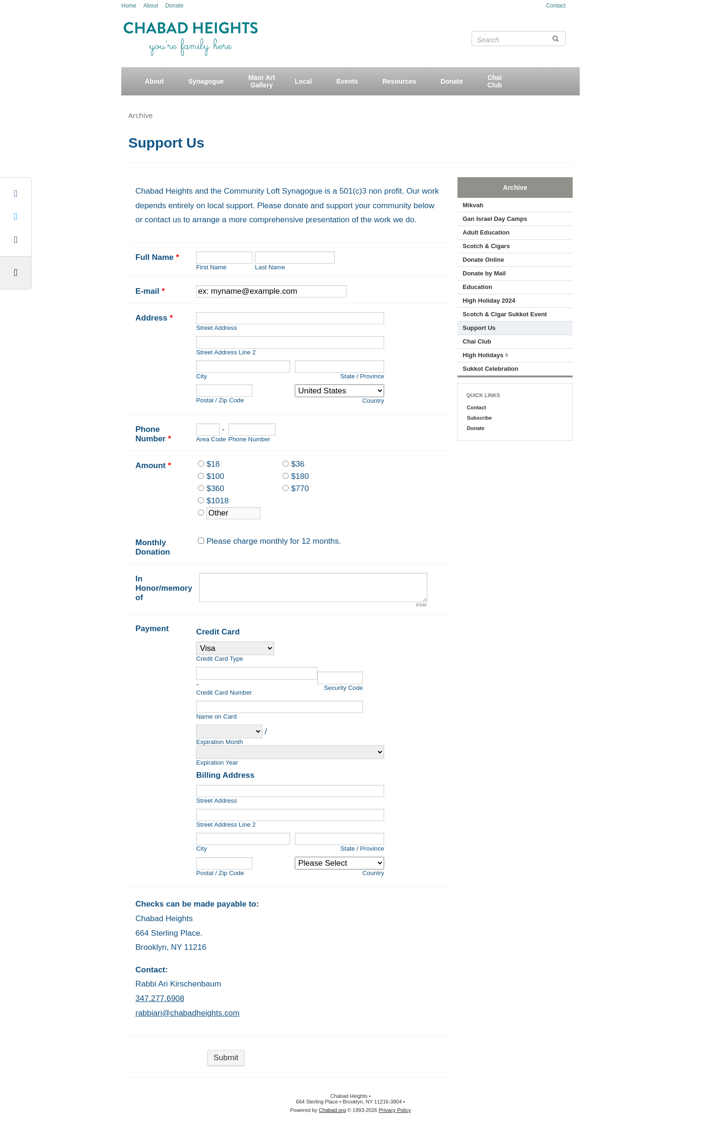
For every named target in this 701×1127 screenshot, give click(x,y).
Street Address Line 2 (226, 352)
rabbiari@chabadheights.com (187, 1013)
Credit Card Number (224, 692)
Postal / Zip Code (220, 400)
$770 (300, 488)
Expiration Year (217, 762)
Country (373, 400)
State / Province (362, 376)
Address (154, 317)
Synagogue (205, 81)
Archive (140, 115)
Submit (225, 1057)
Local (303, 81)
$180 (300, 476)
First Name (211, 267)
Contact (556, 5)
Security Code (343, 687)
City (201, 376)
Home (128, 5)
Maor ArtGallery (261, 81)
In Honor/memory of (163, 588)
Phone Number (153, 434)
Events (347, 81)
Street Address (216, 327)
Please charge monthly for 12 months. (273, 541)
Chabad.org (332, 1110)
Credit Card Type (219, 658)
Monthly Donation (152, 547)
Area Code (211, 439)
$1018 (217, 500)
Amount (153, 465)
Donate (174, 5)
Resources (399, 81)
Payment (152, 628)
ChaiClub (495, 81)
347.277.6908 (159, 998)
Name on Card (216, 716)
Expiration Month (219, 741)
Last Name (270, 267)
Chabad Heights (191, 29)
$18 (213, 464)
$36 (297, 464)
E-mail (150, 291)
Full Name (157, 257)
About (150, 5)
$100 (215, 476)
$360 (215, 488)
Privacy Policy (395, 1110)
